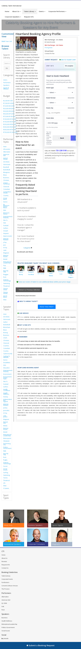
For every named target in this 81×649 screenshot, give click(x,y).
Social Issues (5, 469)
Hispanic (6, 233)
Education (6, 367)
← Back (61, 138)
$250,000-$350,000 (6, 124)
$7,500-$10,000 (6, 103)
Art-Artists (6, 161)
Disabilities (6, 362)
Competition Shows (6, 192)
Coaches (6, 345)
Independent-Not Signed (6, 400)
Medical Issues (5, 256)
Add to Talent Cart (68, 60)
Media (5, 425)
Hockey (5, 396)
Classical (6, 186)
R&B (4, 268)
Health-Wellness (6, 393)
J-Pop (5, 242)
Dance (5, 201)
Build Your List (7, 41)
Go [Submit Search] (7, 68)
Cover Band (5, 199)
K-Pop (5, 247)
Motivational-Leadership (6, 262)
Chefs (5, 337)
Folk (4, 222)
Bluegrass (6, 172)
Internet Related (5, 239)
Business (6, 177)
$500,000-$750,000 (6, 129)
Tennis (5, 477)
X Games (6, 488)
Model (5, 259)
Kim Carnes (41, 273)
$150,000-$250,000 (6, 121)
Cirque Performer (6, 183)
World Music (5, 296)
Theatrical (6, 286)
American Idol (6, 155)
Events (42, 11)
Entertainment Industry (6, 217)
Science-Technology (6, 280)
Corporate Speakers (13, 17)
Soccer (5, 466)
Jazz (4, 244)
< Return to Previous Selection (29, 290)
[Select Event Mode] (60, 102)
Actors (5, 79)
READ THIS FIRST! (47, 307)
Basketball (6, 169)
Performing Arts (6, 444)
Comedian (6, 189)
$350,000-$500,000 (6, 126)
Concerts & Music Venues (10, 586)
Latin (4, 250)
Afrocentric (6, 149)
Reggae (5, 274)
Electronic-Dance (6, 213)
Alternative (6, 151)
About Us (16, 11)
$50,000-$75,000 (6, 113)
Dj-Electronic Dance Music (6, 206)
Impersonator (6, 236)
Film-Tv (5, 220)
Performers (6, 82)
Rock (4, 277)
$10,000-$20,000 (6, 105)
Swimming (6, 283)
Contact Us (5, 568)
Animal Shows (5, 159)
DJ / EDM (4, 603)
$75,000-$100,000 (6, 116)
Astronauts (6, 164)
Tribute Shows (5, 293)
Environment (6, 374)
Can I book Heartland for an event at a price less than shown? (25, 239)
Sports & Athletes (6, 88)
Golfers (5, 228)
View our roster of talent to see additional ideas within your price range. (45, 282)
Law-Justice (5, 416)
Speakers (6, 85)
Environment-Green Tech (6, 377)
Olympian (6, 440)
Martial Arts (5, 422)
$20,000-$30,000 (6, 108)
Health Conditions (6, 390)
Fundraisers (5, 582)
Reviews (4, 561)
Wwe (4, 299)
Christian (6, 180)
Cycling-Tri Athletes (6, 357)
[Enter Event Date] (60, 123)
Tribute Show (5, 289)
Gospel (5, 230)
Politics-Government (6, 448)
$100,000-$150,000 (6, 119)
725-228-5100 (61, 150)
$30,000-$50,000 (6, 111)
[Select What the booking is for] (60, 92)
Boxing (5, 332)
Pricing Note (48, 48)
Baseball (6, 167)
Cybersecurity (6, 353)
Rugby (5, 459)
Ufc (4, 483)
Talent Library (30, 11)
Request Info (29, 17)
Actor (5, 146)
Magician (6, 252)
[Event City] (60, 112)
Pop (4, 265)
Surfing (5, 472)
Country (5, 195)
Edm (4, 210)
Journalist (6, 410)
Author (5, 322)
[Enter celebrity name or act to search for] (7, 63)
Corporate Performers (57, 11)
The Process (5, 589)
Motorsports (6, 438)
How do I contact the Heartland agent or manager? (25, 227)
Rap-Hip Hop (5, 271)
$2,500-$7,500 (6, 100)
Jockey (5, 407)
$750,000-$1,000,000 (6, 132)
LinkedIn (5, 638)
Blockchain (6, 327)
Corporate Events (7, 579)
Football (5, 225)
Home (7, 11)
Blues (5, 174)
